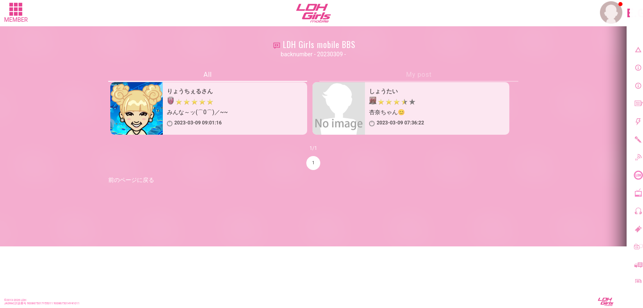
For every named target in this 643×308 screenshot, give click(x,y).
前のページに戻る (131, 180)
